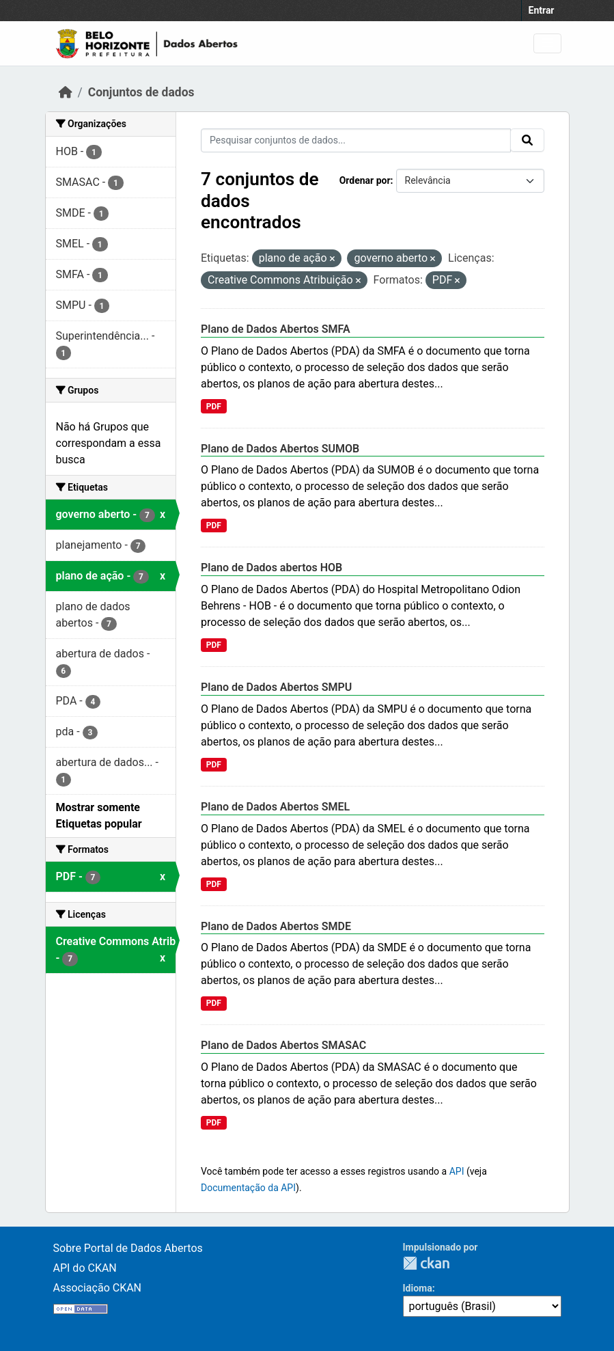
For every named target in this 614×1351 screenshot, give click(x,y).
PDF (213, 406)
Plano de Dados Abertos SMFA (275, 329)
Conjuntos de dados (141, 92)
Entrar (542, 10)
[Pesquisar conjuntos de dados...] (356, 140)
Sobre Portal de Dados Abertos (128, 1248)
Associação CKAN (97, 1287)
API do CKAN (85, 1267)
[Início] (65, 92)
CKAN (426, 1263)
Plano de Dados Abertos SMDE (276, 926)
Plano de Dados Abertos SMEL (275, 806)
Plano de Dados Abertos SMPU (276, 687)
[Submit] (527, 140)
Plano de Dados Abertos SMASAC (283, 1045)
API (456, 1171)
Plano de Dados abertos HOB (271, 567)
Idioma (417, 1288)
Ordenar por (365, 180)
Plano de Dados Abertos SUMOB (280, 448)
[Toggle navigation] (547, 43)
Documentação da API (248, 1187)
